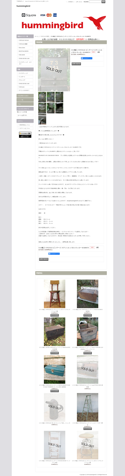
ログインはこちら (25, 128)
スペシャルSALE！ (24, 90)
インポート (22, 76)
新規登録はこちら (25, 125)
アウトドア (22, 80)
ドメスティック (23, 73)
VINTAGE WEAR (24, 40)
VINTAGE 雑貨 (23, 44)
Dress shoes (22, 47)
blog (19, 104)
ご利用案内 (70, 1)
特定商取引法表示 (23, 96)
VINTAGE (21, 87)
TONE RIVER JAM (24, 58)
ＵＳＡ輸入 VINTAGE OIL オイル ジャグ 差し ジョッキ (54, 423)
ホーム (37, 36)
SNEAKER (22, 55)
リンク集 (20, 100)
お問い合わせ (79, 1)
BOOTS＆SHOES (23, 51)
